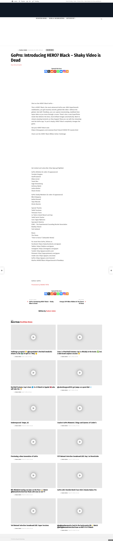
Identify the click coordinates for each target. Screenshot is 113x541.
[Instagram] (64, 71)
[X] (48, 71)
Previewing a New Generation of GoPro (24, 456)
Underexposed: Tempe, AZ (20, 423)
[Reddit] (52, 71)
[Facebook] (45, 71)
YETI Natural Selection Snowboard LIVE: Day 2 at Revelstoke (78, 456)
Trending (36, 1)
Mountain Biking (41, 18)
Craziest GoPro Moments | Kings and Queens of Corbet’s (77, 423)
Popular (23, 1)
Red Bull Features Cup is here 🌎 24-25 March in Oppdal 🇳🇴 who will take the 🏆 (33, 388)
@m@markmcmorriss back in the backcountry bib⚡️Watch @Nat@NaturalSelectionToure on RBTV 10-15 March (77, 526)
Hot (30, 1)
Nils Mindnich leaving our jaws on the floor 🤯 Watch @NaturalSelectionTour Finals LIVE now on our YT (29, 491)
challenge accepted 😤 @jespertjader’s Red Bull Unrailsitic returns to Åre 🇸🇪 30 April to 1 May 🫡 (31, 353)
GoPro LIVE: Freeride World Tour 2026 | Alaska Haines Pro (77, 490)
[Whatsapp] (58, 71)
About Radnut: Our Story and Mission (93, 1)
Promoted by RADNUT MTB (40, 285)
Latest (15, 1)
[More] (67, 71)
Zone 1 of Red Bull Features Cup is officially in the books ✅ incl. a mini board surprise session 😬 (79, 353)
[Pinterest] (55, 71)
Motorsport (70, 18)
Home (75, 1)
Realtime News (26, 322)
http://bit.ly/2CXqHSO (16, 65)
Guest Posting (69, 1)
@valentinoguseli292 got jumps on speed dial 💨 (74, 387)
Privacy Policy (80, 1)
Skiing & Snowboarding (56, 18)
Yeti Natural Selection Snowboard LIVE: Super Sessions (30, 525)
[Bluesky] (61, 71)
